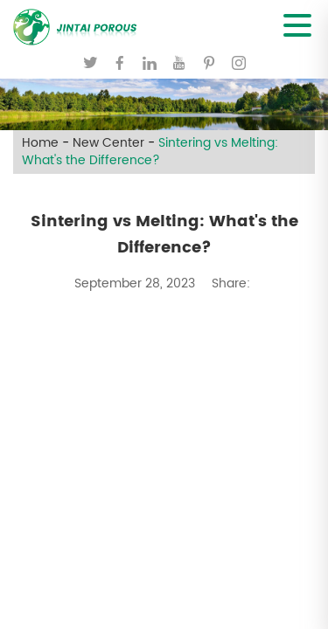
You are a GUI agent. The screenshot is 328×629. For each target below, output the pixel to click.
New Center (108, 143)
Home (40, 143)
